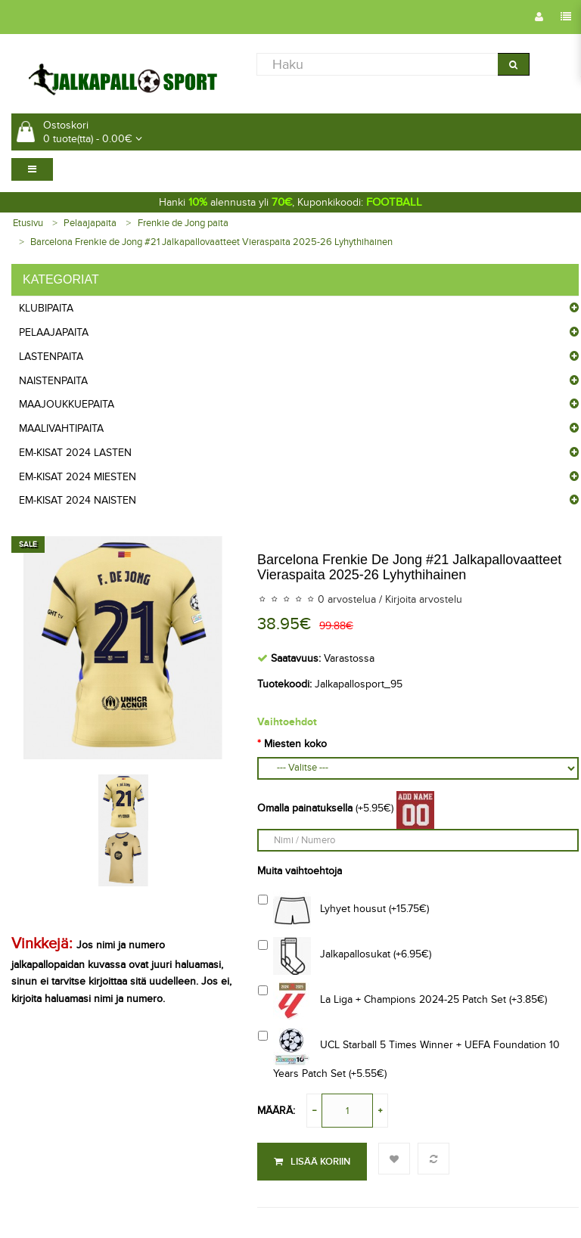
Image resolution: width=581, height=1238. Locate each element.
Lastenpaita (51, 356)
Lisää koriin (312, 1162)
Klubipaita (46, 308)
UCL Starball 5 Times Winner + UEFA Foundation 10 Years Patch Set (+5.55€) (409, 1054)
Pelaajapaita (90, 223)
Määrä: (276, 1110)
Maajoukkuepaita (66, 404)
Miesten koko (295, 743)
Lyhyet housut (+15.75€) (343, 910)
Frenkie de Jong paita (183, 223)
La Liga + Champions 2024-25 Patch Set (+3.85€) (402, 1001)
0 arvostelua (347, 599)
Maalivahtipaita (61, 428)
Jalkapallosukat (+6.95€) (344, 956)
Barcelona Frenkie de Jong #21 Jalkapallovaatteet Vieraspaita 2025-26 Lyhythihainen (211, 242)
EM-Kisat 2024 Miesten (77, 476)
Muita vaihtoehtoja (299, 870)
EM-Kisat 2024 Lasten (75, 452)
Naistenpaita (53, 380)
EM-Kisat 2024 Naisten (77, 500)
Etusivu (28, 223)
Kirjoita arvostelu (423, 599)
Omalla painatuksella (305, 808)
